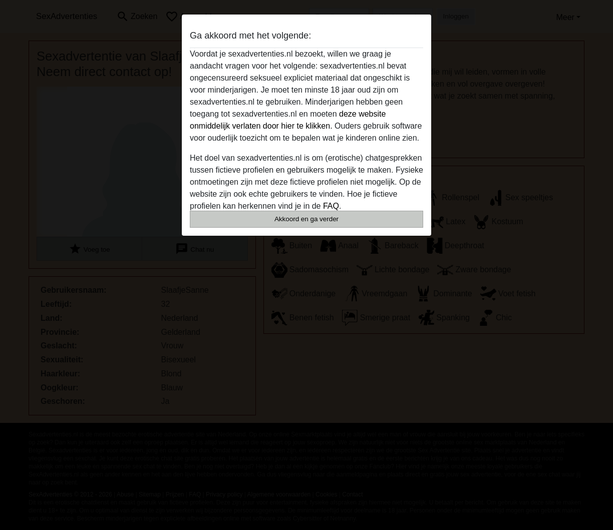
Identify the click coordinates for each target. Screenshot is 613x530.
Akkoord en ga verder (306, 219)
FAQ (331, 206)
